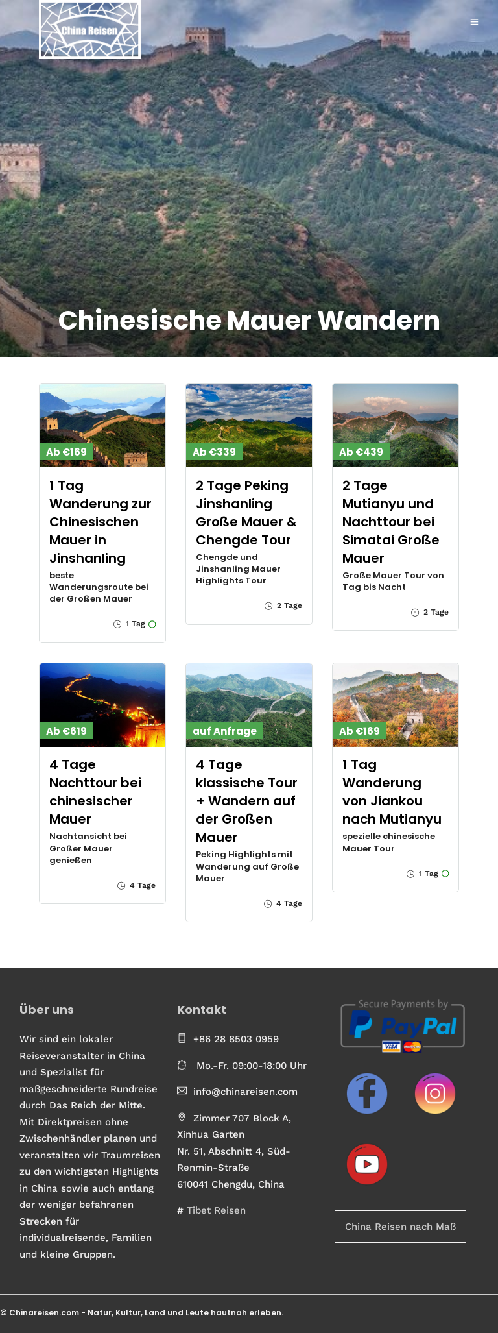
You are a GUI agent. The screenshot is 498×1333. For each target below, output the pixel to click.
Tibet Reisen (216, 1210)
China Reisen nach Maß (400, 1226)
